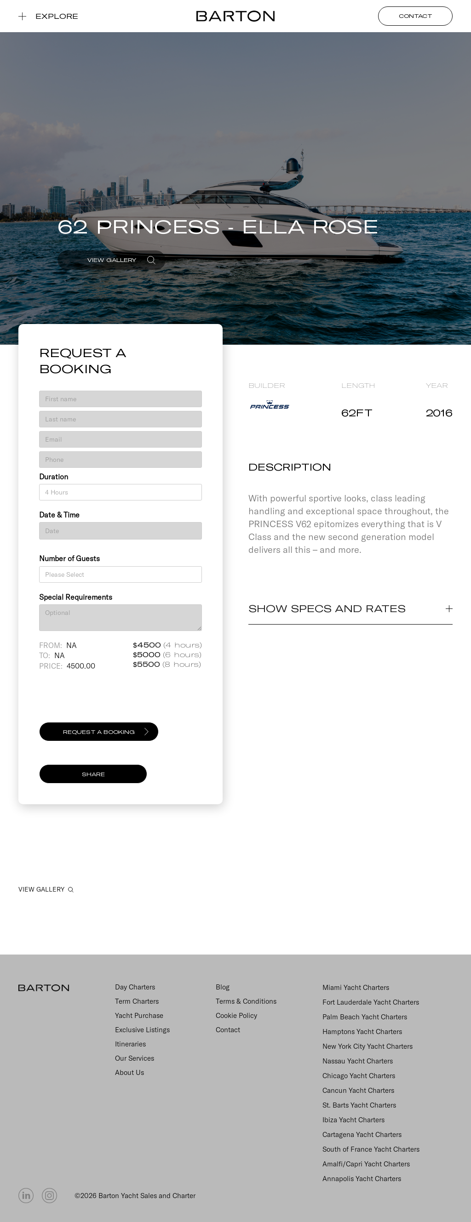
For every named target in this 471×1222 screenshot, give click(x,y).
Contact (228, 1029)
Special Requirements (75, 597)
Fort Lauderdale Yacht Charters (370, 1002)
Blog (223, 987)
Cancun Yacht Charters (358, 1090)
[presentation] (109, 700)
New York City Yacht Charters (367, 1046)
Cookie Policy (236, 1015)
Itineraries (130, 1044)
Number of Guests (69, 558)
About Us (129, 1072)
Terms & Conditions (246, 1001)
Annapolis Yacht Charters (361, 1178)
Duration (53, 476)
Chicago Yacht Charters (358, 1075)
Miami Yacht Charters (355, 987)
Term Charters (137, 1001)
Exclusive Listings (142, 1029)
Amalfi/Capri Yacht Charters (366, 1163)
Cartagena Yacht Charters (362, 1134)
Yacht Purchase (139, 1015)
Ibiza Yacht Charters (353, 1119)
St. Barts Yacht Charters (359, 1105)
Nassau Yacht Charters (357, 1061)
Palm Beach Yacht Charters (364, 1016)
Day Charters (135, 987)
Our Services (134, 1058)
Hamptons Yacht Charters (362, 1031)
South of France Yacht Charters (370, 1149)
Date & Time (59, 514)
